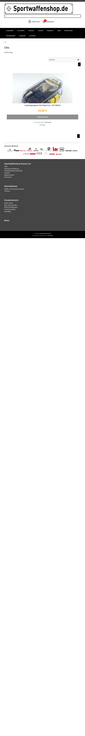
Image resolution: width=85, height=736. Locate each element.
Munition (31, 30)
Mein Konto (36, 22)
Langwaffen (10, 30)
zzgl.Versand (47, 122)
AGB (6, 166)
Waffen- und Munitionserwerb (14, 189)
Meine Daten (8, 203)
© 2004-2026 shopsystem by (42, 235)
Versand (7, 191)
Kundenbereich (11, 200)
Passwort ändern (10, 209)
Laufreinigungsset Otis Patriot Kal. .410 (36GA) (42, 105)
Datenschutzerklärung (11, 169)
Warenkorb (50, 22)
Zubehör (40, 30)
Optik (59, 30)
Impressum (8, 177)
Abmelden (7, 211)
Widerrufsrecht (9, 175)
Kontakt (6, 173)
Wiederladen (68, 30)
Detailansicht (42, 117)
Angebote (22, 36)
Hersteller (32, 36)
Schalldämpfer (11, 36)
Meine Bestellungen (11, 207)
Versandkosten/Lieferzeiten (13, 171)
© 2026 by (42, 233)
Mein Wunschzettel (10, 205)
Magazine (50, 30)
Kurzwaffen (21, 30)
